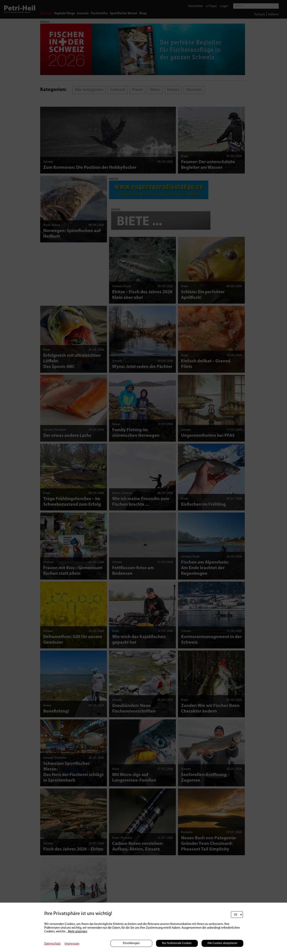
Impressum (72, 943)
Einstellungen (131, 943)
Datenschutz (52, 943)
